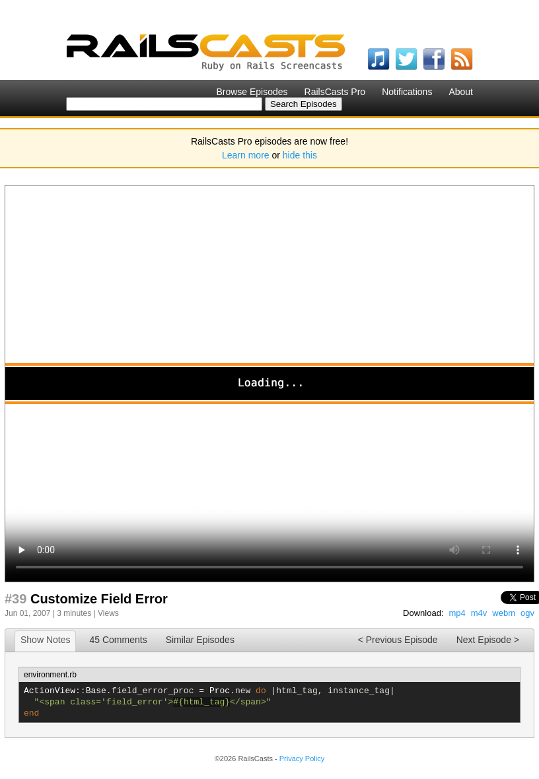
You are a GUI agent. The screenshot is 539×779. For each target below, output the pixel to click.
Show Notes (45, 639)
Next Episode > (487, 639)
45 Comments (118, 639)
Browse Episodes (251, 91)
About (461, 91)
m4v (479, 613)
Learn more (246, 155)
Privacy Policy (301, 758)
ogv (527, 613)
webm (503, 613)
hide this (300, 155)
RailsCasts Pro (335, 91)
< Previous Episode (398, 639)
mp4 (457, 613)
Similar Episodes (200, 639)
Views (108, 613)
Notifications (407, 91)
